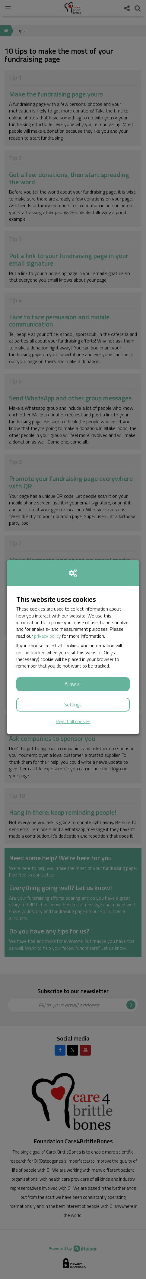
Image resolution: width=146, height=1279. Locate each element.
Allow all (73, 684)
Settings (73, 705)
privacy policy (47, 636)
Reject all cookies (73, 721)
